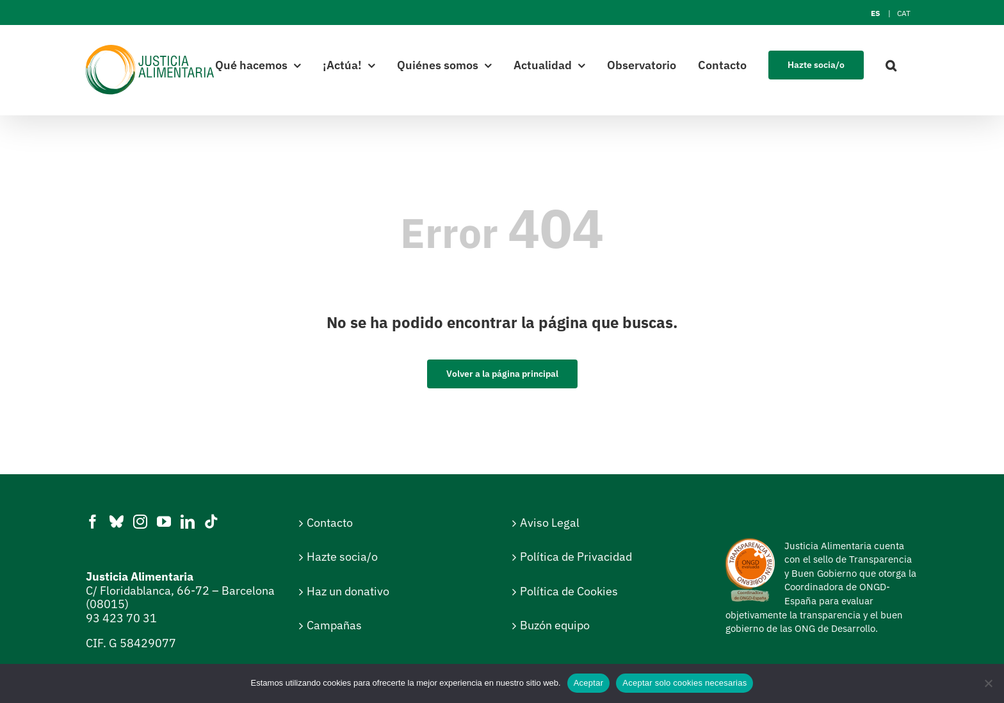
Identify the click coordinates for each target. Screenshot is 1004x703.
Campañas (334, 625)
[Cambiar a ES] (875, 13)
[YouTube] (164, 522)
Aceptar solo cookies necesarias (684, 683)
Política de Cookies (569, 591)
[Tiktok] (211, 522)
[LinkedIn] (188, 522)
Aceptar (589, 683)
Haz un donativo (348, 591)
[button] (891, 64)
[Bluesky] (116, 522)
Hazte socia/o (342, 556)
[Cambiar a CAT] (904, 13)
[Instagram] (140, 522)
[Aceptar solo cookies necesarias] (988, 683)
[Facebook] (93, 522)
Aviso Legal (549, 522)
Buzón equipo (555, 625)
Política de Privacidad (576, 556)
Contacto (330, 522)
